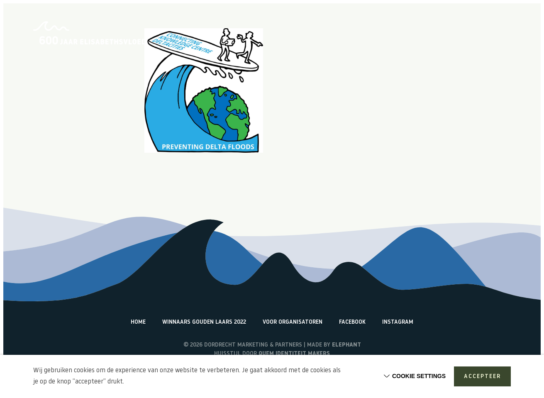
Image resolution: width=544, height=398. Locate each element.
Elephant (346, 345)
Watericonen (492, 39)
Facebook (352, 322)
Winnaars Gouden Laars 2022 (204, 322)
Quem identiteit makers (294, 354)
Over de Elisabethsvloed (325, 39)
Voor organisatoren (292, 322)
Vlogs (379, 39)
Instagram (397, 322)
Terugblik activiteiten (431, 39)
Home (271, 39)
